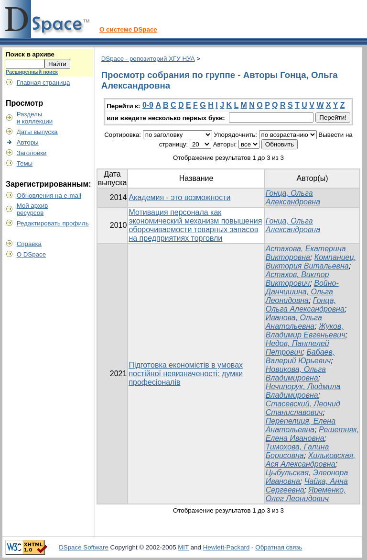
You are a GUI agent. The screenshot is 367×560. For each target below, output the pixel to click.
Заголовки (32, 153)
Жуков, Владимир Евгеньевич (305, 330)
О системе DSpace (128, 29)
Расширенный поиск (32, 72)
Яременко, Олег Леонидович (306, 494)
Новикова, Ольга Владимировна (296, 373)
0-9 (147, 105)
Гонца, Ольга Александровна (293, 197)
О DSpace (31, 254)
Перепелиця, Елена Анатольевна (300, 425)
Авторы (28, 142)
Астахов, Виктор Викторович (297, 278)
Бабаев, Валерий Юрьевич (300, 356)
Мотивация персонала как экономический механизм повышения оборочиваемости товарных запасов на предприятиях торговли (195, 225)
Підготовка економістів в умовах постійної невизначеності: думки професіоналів (186, 373)
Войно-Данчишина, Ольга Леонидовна (302, 291)
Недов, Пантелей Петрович (297, 347)
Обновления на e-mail (49, 195)
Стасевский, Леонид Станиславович (303, 408)
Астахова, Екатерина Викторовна (306, 253)
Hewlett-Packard (226, 547)
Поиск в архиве (30, 54)
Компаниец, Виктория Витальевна (311, 261)
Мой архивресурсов (32, 209)
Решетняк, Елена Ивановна (312, 434)
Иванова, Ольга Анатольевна (294, 322)
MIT (183, 547)
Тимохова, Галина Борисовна (297, 451)
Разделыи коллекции (35, 118)
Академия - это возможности (179, 197)
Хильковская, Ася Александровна (311, 459)
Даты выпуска (37, 131)
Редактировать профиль (53, 223)
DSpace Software (83, 547)
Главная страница (43, 82)
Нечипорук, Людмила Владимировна (303, 390)
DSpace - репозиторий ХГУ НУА (148, 58)
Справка (29, 243)
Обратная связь (278, 547)
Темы (25, 163)
